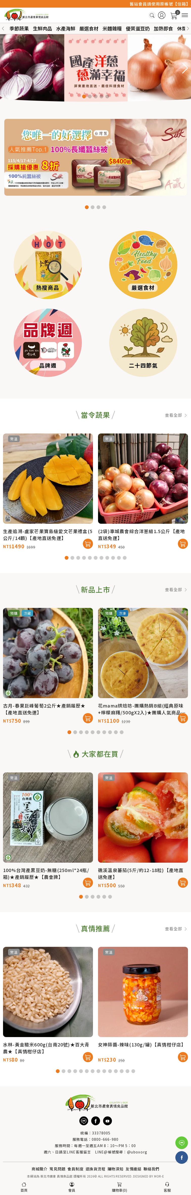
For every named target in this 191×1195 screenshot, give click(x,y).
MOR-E (159, 1176)
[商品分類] (185, 15)
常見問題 (57, 1168)
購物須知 (116, 1168)
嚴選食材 (89, 28)
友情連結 (133, 1168)
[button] (188, 28)
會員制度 (75, 1168)
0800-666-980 (105, 1139)
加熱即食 (163, 28)
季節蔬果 (19, 28)
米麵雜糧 (112, 28)
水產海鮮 (65, 28)
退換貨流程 (96, 1168)
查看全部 (176, 439)
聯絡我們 (151, 1168)
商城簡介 (39, 1168)
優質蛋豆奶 (138, 28)
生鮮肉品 (42, 28)
